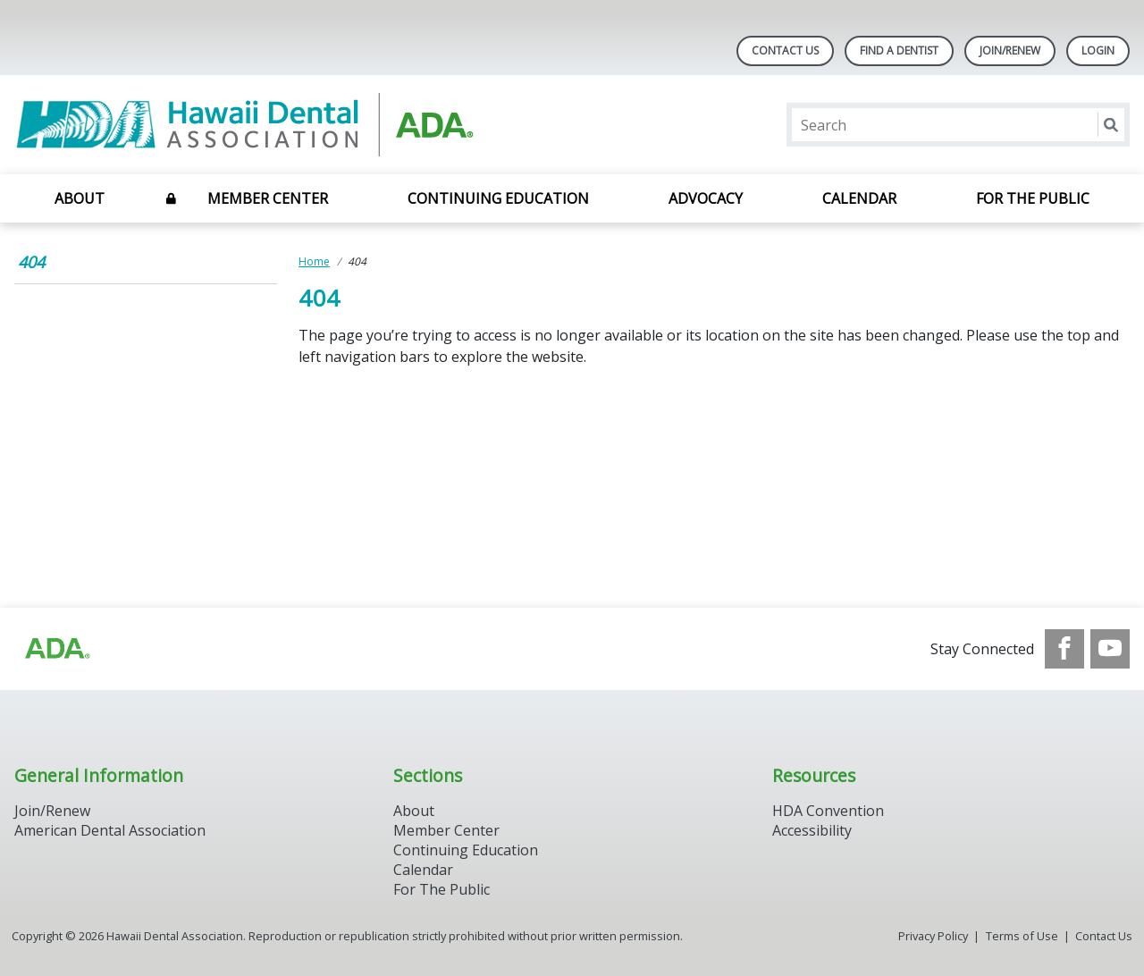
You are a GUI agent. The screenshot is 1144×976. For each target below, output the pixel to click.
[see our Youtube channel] (1110, 649)
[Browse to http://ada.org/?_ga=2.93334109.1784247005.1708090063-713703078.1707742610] (56, 649)
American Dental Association (110, 830)
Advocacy (706, 198)
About (80, 198)
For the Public (1032, 198)
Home (314, 261)
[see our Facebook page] (1064, 649)
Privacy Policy (933, 936)
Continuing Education (498, 198)
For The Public (441, 889)
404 (31, 262)
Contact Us (785, 50)
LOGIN (1098, 50)
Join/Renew (1010, 50)
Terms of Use (1022, 936)
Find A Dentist (899, 50)
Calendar (859, 198)
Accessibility (812, 830)
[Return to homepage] (245, 124)
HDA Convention (828, 810)
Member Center (267, 198)
